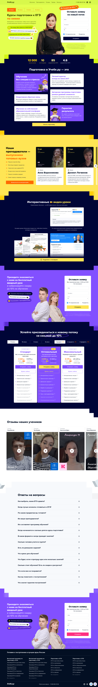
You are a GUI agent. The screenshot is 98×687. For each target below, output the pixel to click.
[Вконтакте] (84, 684)
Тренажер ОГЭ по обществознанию (33, 668)
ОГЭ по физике (77, 672)
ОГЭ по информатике (78, 670)
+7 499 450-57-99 (54, 684)
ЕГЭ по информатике (56, 670)
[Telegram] (87, 684)
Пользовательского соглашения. (77, 48)
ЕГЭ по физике (55, 672)
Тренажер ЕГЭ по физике (13, 676)
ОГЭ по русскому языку (79, 661)
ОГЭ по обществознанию (79, 665)
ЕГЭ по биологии (55, 667)
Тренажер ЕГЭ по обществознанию (11, 668)
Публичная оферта (44, 684)
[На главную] (10, 684)
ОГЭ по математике (78, 663)
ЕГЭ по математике (56, 663)
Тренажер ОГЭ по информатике (37, 673)
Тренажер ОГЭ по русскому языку (38, 662)
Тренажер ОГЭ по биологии (36, 671)
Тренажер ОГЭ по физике (35, 676)
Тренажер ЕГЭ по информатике (15, 673)
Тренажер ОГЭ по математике (37, 665)
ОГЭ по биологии (77, 667)
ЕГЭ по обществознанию (57, 665)
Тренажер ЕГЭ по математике (15, 665)
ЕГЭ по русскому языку (57, 661)
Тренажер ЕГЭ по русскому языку (16, 662)
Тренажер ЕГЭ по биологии (14, 671)
